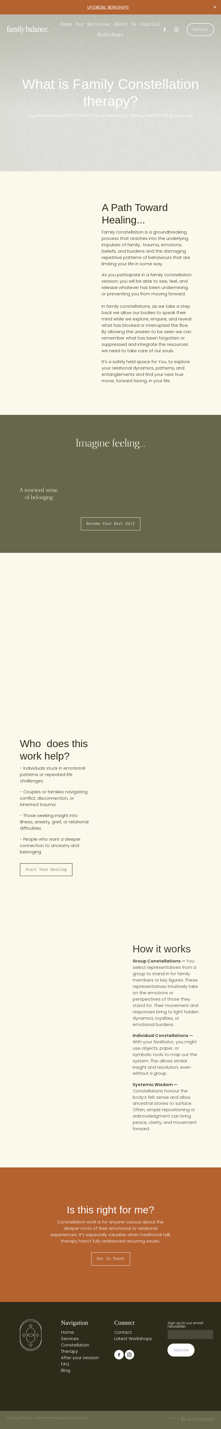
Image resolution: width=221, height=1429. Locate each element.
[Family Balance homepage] (27, 30)
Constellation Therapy (75, 1348)
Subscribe (181, 1350)
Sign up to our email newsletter (185, 1325)
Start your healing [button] (46, 869)
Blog (65, 1371)
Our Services (93, 24)
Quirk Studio (79, 1418)
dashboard (43, 1418)
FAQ (65, 1364)
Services (70, 1339)
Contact (200, 29)
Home (66, 24)
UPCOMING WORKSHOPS (108, 7)
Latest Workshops (133, 1339)
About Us (125, 24)
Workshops (110, 34)
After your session (80, 1358)
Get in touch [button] (110, 1258)
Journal (150, 24)
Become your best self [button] (110, 523)
